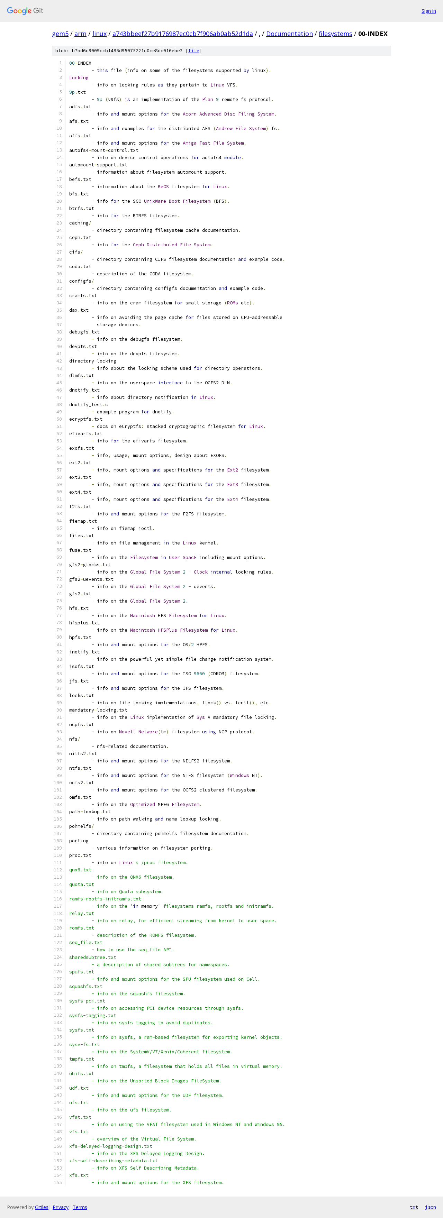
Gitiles (41, 1207)
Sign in (429, 11)
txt (414, 1207)
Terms (80, 1207)
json (430, 1207)
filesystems (335, 33)
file (193, 51)
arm (80, 33)
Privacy (61, 1207)
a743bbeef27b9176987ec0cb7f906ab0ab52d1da (182, 33)
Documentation (289, 33)
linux (99, 33)
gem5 (60, 33)
